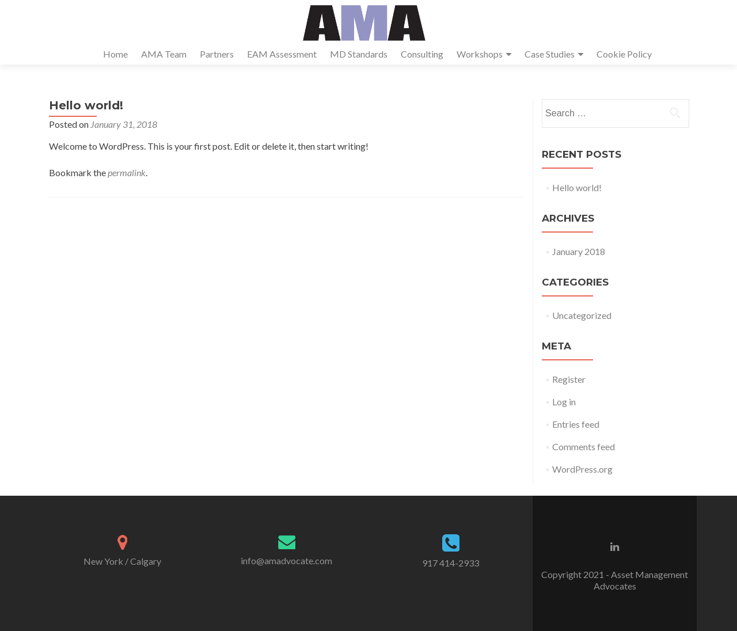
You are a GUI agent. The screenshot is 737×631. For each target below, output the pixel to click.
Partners (217, 53)
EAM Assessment (282, 53)
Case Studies (550, 53)
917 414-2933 (450, 562)
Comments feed (583, 446)
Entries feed (575, 424)
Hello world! (577, 187)
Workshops (480, 53)
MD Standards (359, 53)
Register (569, 379)
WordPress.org (582, 468)
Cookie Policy (624, 53)
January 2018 (578, 251)
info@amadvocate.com (286, 560)
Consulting (422, 53)
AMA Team (164, 53)
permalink (127, 172)
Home (115, 53)
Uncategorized (581, 315)
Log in (564, 401)
